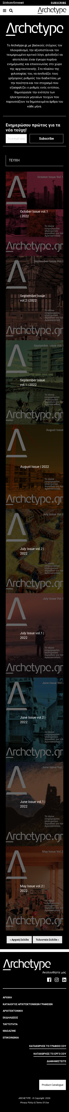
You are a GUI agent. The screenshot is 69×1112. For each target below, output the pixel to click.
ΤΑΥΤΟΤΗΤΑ (10, 1024)
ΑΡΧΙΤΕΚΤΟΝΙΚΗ (13, 1010)
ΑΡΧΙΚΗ (7, 997)
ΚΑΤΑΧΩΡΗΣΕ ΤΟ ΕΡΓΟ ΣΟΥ (49, 1053)
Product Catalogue (52, 1084)
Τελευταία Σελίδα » (47, 939)
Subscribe (46, 138)
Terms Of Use (42, 1102)
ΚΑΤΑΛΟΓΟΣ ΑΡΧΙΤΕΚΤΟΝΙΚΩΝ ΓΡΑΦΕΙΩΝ (28, 1004)
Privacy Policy (27, 1102)
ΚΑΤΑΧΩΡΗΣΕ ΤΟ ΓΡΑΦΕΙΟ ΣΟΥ (47, 1046)
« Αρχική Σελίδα (19, 939)
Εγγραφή (19, 2)
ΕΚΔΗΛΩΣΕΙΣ (10, 1017)
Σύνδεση (8, 2)
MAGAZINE (9, 1030)
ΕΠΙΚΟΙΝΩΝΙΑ (11, 1037)
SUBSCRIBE (58, 2)
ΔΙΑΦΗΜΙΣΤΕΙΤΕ (56, 1061)
